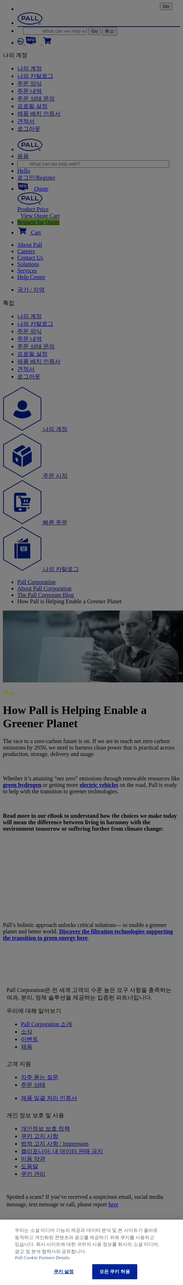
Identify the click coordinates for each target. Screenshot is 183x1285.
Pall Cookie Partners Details (42, 1257)
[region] (91, 1252)
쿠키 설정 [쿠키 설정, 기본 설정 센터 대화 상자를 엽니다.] (64, 1271)
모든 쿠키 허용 (114, 1271)
